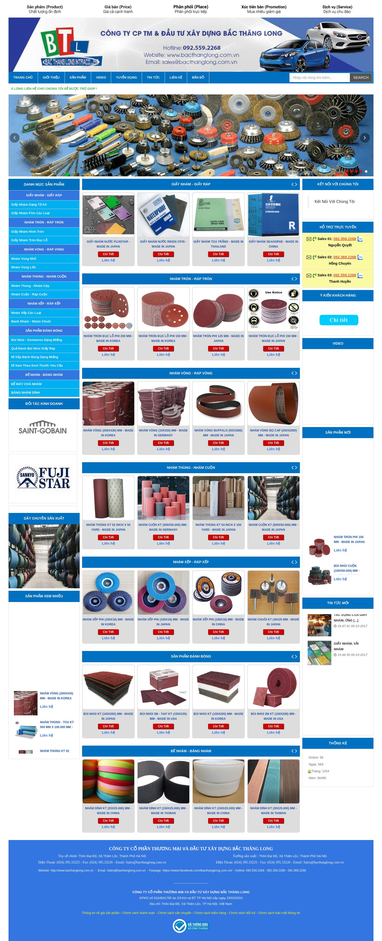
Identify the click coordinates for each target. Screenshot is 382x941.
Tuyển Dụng (126, 77)
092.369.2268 (345, 257)
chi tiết (108, 254)
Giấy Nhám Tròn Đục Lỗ (29, 240)
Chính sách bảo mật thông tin (279, 913)
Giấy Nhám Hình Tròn (27, 231)
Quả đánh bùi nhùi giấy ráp (33, 348)
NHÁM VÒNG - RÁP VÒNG (44, 249)
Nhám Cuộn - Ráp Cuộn (29, 294)
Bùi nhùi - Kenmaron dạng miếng (36, 340)
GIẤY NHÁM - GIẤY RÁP (44, 195)
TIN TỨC (153, 77)
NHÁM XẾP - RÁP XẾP (44, 303)
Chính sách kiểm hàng (210, 913)
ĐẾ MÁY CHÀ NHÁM (26, 384)
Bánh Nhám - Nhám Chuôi (31, 321)
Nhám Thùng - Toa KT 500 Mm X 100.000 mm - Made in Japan (57, 737)
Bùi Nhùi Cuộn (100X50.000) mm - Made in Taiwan (347, 581)
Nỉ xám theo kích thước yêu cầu (37, 365)
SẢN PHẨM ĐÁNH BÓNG (44, 330)
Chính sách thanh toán (139, 913)
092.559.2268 (345, 275)
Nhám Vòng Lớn (23, 267)
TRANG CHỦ (23, 77)
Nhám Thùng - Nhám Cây (30, 286)
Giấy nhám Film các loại (30, 213)
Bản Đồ (198, 77)
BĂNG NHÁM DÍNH (25, 392)
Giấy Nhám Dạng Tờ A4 (29, 204)
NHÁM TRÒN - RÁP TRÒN (44, 222)
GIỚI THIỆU (51, 77)
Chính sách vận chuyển (174, 913)
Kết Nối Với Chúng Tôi (334, 201)
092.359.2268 (345, 239)
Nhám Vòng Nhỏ (23, 258)
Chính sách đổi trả (242, 913)
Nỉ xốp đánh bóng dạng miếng (34, 357)
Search (361, 77)
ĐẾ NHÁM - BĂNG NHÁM (44, 375)
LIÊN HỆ (176, 77)
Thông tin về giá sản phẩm (101, 913)
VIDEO (101, 77)
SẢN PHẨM (78, 77)
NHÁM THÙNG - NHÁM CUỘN (44, 276)
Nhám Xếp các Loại (26, 313)
